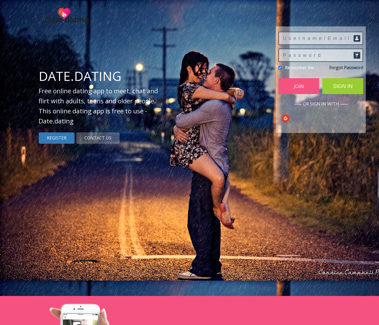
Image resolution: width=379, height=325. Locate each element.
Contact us (97, 138)
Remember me (299, 67)
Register (56, 138)
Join (299, 86)
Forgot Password (346, 68)
